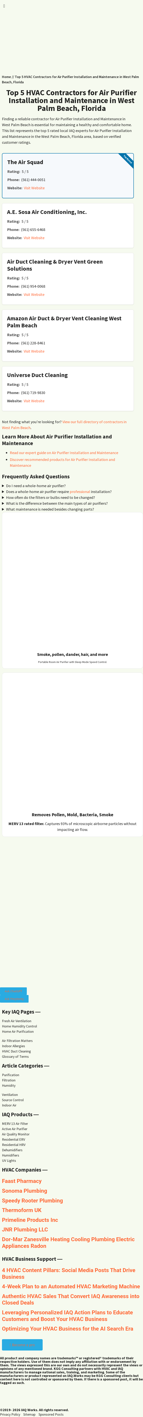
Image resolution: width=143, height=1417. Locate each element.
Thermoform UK (21, 1210)
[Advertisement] (71, 44)
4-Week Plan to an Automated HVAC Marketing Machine (71, 1286)
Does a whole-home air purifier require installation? (59, 491)
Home (6, 77)
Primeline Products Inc (30, 1220)
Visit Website (34, 187)
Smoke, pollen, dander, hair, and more (72, 654)
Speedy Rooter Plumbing (32, 1200)
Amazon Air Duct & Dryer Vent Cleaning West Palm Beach (64, 321)
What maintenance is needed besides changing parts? (50, 509)
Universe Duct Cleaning (37, 375)
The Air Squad (25, 162)
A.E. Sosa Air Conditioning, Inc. (47, 212)
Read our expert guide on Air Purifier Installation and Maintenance (64, 452)
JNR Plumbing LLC (25, 1229)
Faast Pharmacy (22, 1181)
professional (80, 491)
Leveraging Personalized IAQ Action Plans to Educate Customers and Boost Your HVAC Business (67, 1315)
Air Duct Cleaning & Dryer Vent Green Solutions (55, 265)
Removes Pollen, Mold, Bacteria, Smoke (72, 815)
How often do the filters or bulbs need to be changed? (50, 497)
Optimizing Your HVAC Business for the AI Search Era (67, 1328)
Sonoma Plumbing (24, 1191)
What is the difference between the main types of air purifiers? (57, 503)
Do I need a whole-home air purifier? (36, 485)
